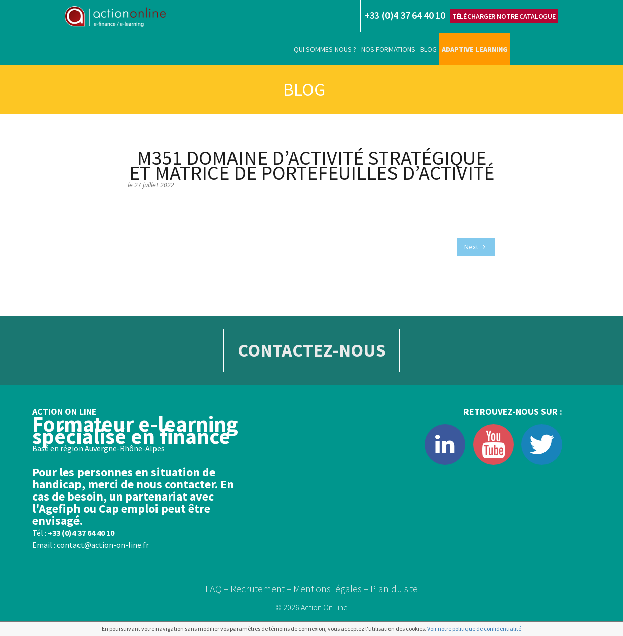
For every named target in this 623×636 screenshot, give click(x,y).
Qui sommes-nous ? (325, 49)
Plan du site (394, 588)
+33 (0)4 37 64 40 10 (81, 533)
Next (474, 246)
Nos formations (388, 49)
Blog (428, 49)
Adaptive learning (475, 49)
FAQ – (217, 588)
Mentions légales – (331, 588)
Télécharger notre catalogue (504, 16)
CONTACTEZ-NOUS (312, 350)
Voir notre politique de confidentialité (474, 628)
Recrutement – (261, 588)
